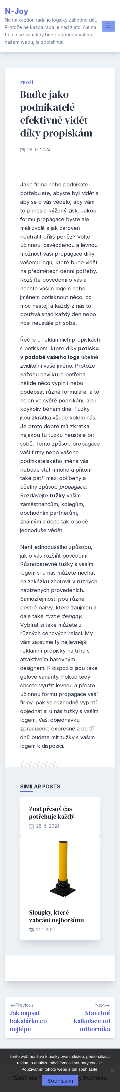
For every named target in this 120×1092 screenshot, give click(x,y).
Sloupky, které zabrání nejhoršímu (56, 916)
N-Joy (16, 11)
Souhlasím (60, 1081)
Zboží (26, 82)
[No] (112, 1070)
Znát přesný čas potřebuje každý (52, 813)
